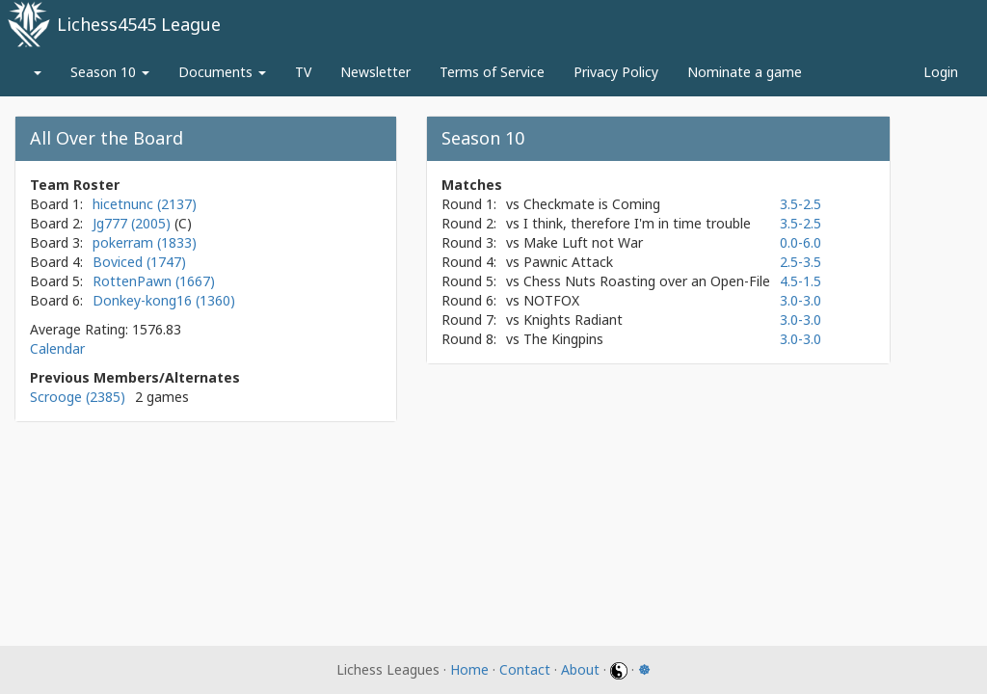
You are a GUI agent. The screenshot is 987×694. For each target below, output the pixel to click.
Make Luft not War (583, 242)
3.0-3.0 (800, 300)
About (580, 669)
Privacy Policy (616, 72)
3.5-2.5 (800, 204)
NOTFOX (551, 300)
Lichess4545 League (139, 24)
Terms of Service (492, 72)
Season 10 (109, 72)
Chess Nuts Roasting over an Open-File (646, 281)
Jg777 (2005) (133, 223)
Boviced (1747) (139, 262)
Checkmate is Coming (591, 204)
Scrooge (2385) (77, 396)
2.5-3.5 (800, 262)
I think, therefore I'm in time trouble (637, 223)
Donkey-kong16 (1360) (164, 300)
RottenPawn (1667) (154, 281)
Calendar (57, 348)
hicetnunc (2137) (145, 204)
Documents (222, 72)
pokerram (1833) (145, 242)
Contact (524, 669)
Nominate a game (744, 72)
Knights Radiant (573, 319)
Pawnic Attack (568, 262)
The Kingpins (563, 339)
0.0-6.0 (800, 242)
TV (303, 72)
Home (469, 669)
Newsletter (375, 72)
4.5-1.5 (800, 281)
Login (940, 72)
